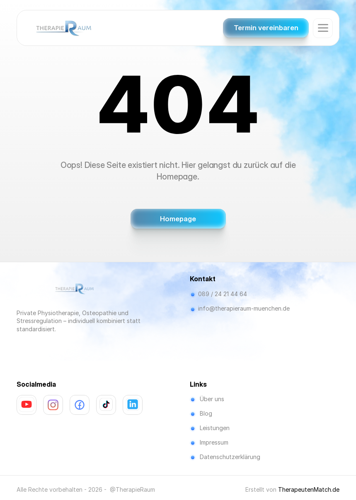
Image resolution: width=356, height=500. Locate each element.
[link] (26, 405)
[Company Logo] (63, 28)
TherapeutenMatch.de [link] (308, 489)
